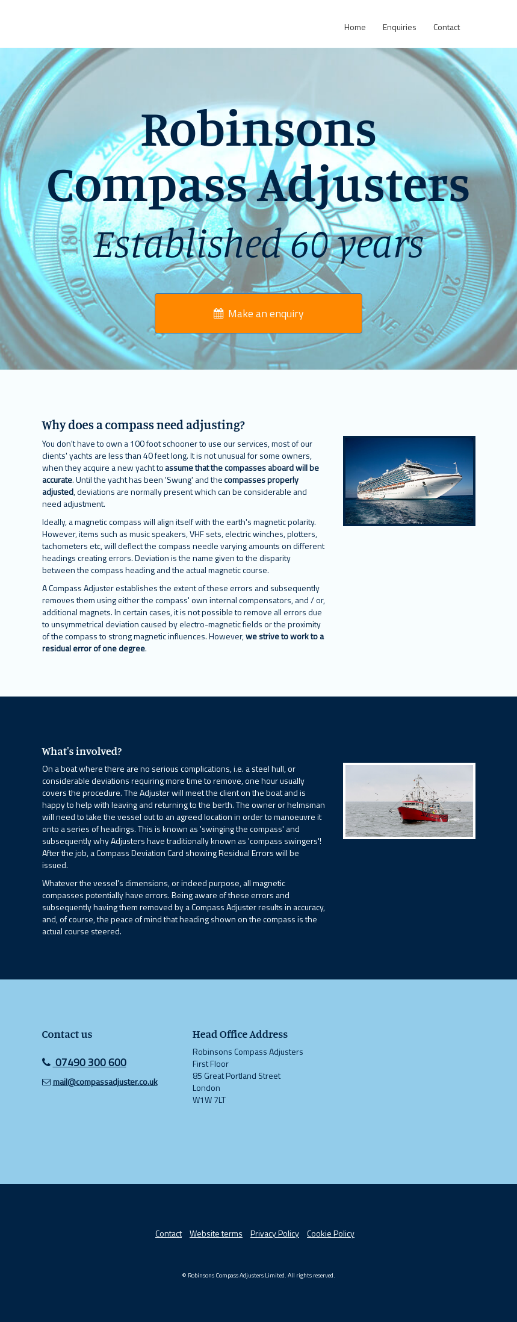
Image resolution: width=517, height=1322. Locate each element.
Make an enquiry (258, 313)
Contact (168, 1233)
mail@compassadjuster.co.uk (105, 1081)
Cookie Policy (330, 1233)
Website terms (216, 1233)
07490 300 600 (84, 1062)
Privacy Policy (274, 1233)
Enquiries (399, 26)
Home (355, 26)
